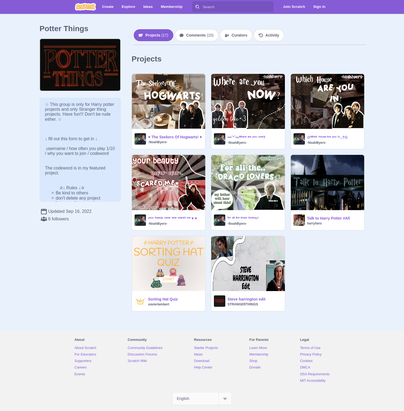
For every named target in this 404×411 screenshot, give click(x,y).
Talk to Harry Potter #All (328, 218)
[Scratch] (85, 7)
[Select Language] (202, 398)
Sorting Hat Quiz (163, 299)
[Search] (197, 6)
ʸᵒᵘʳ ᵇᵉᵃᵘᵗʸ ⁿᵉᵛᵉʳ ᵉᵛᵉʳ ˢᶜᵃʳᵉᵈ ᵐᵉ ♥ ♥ (172, 218)
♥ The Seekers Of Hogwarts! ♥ (175, 137)
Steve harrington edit (246, 299)
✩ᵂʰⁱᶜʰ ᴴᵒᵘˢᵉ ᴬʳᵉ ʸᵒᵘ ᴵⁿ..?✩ (327, 137)
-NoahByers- (157, 142)
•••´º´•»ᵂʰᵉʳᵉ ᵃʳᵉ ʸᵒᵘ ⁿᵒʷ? (246, 137)
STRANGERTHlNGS (242, 304)
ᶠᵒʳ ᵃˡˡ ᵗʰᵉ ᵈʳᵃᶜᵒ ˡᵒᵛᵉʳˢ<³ (243, 218)
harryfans (314, 223)
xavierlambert (158, 304)
